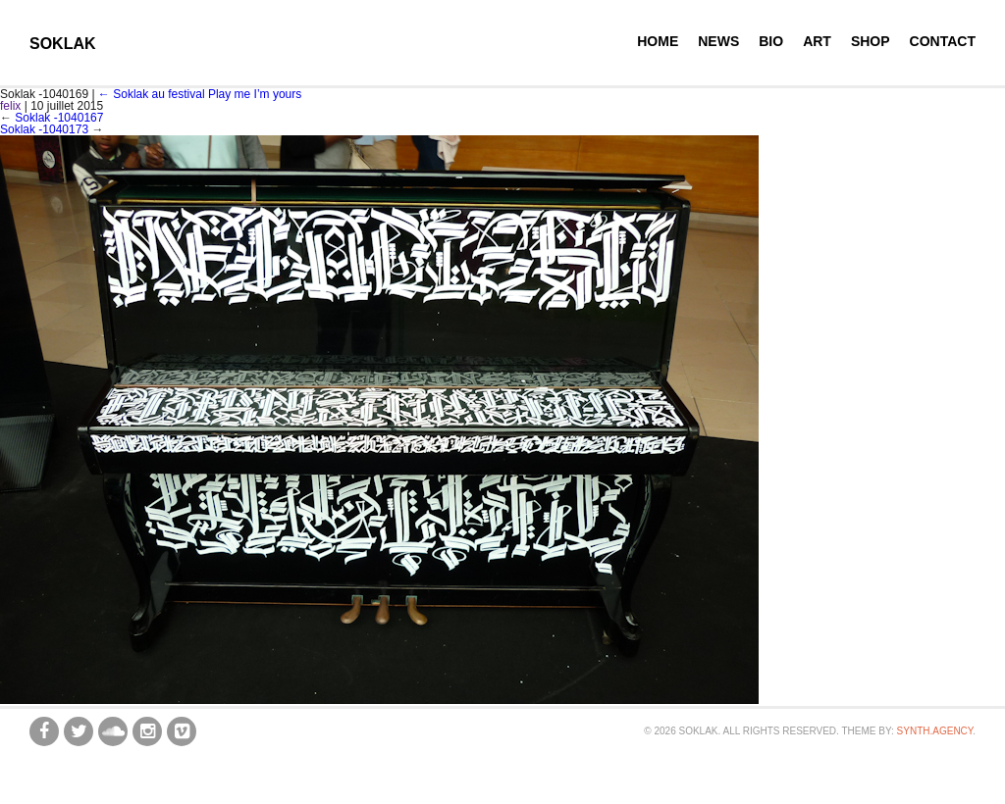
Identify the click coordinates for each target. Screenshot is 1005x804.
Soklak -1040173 (44, 129)
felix (10, 106)
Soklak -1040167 (59, 118)
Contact (943, 41)
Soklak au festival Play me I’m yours (199, 94)
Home (657, 41)
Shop (870, 41)
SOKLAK (62, 43)
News (718, 41)
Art (817, 41)
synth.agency (935, 731)
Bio (771, 41)
